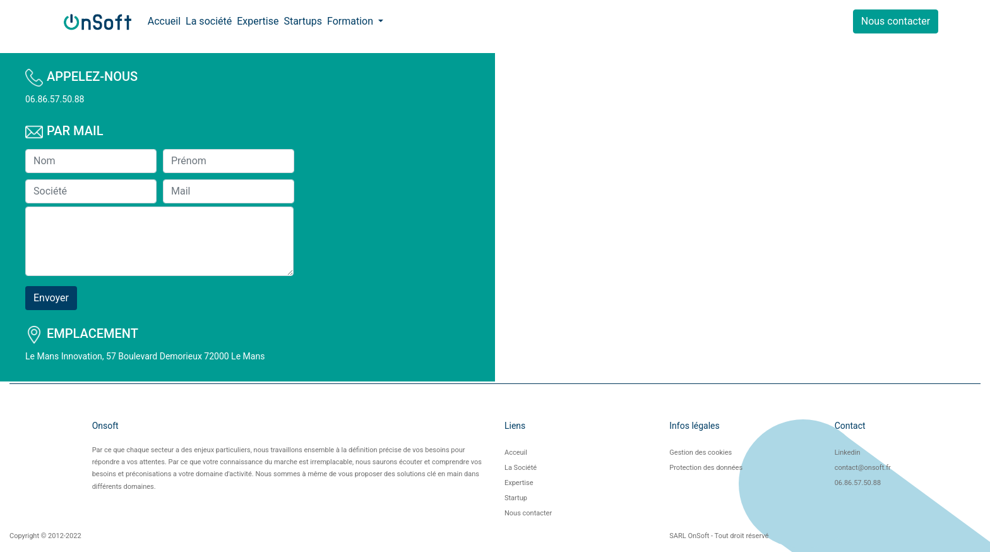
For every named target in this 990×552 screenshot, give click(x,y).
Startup (515, 498)
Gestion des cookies (700, 452)
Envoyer (51, 298)
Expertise (257, 21)
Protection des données (705, 468)
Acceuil (515, 452)
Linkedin (848, 452)
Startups (302, 21)
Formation (351, 21)
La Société (520, 468)
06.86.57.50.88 (858, 483)
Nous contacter (895, 21)
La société (209, 21)
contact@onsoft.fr (863, 468)
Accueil (164, 21)
